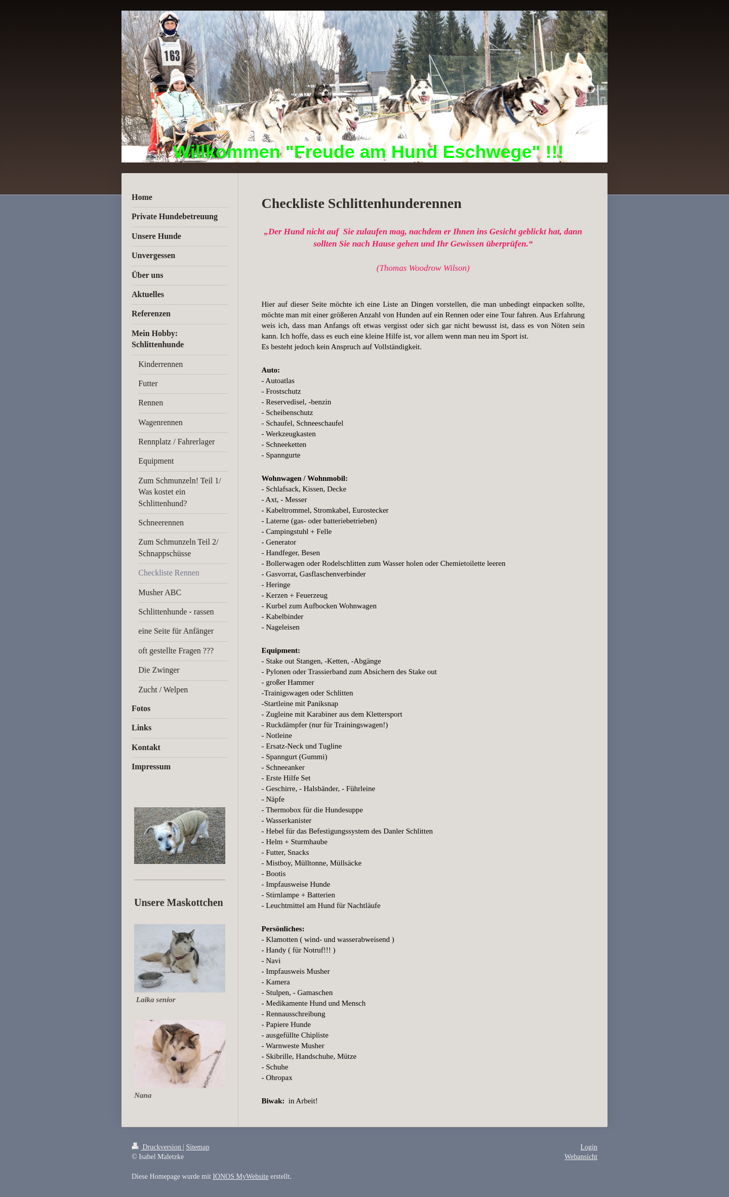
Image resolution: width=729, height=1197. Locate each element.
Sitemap (198, 1147)
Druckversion (157, 1147)
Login (589, 1147)
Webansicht (580, 1157)
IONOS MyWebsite (240, 1176)
